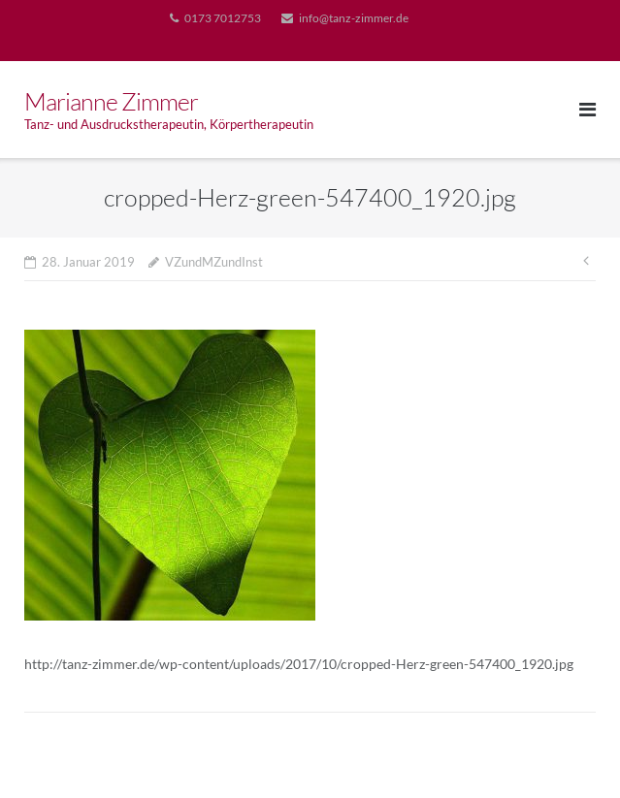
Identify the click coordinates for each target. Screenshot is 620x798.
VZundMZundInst (214, 262)
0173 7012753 (222, 18)
